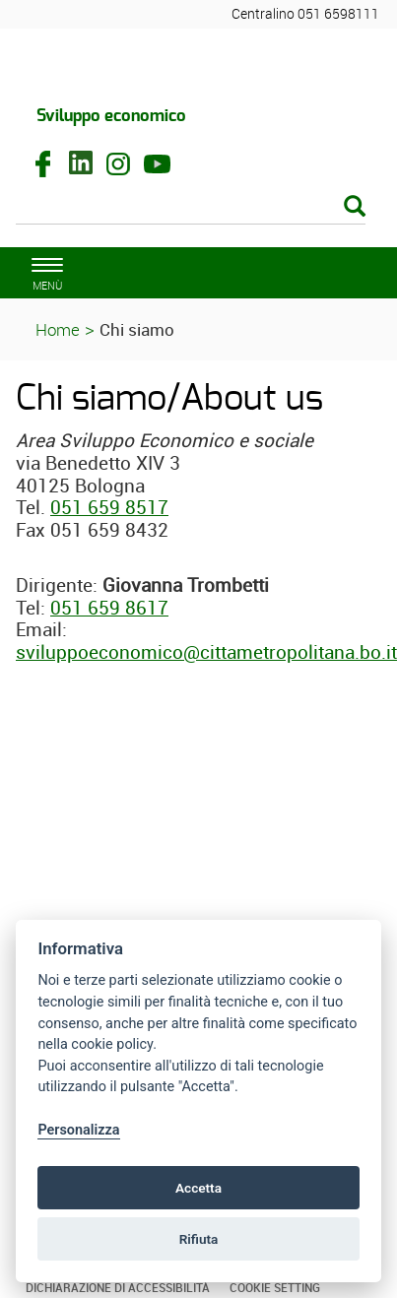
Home (57, 329)
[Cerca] (190, 208)
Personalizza (78, 1130)
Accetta (198, 1188)
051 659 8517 (109, 507)
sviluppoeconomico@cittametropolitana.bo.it (206, 652)
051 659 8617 (109, 607)
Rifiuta (199, 1239)
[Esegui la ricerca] (354, 207)
